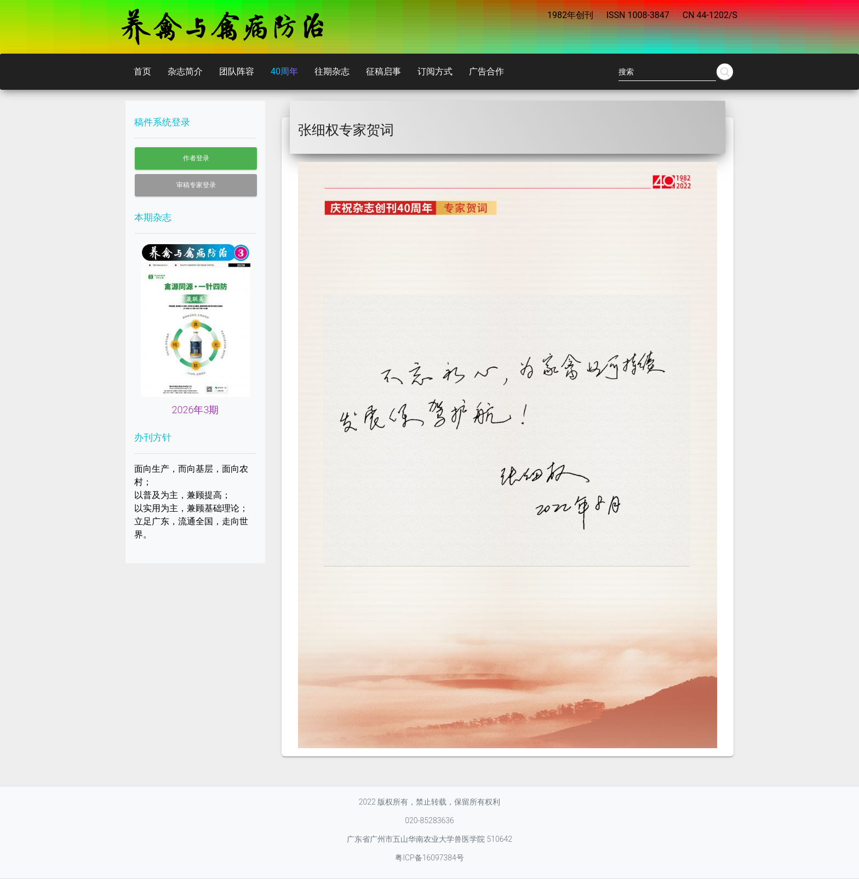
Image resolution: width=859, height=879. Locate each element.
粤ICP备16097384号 (429, 857)
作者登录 (196, 158)
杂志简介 (185, 71)
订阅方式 (435, 71)
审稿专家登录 (196, 185)
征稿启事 (383, 71)
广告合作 (486, 71)
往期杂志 (332, 71)
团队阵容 (236, 71)
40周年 (284, 71)
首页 (142, 71)
